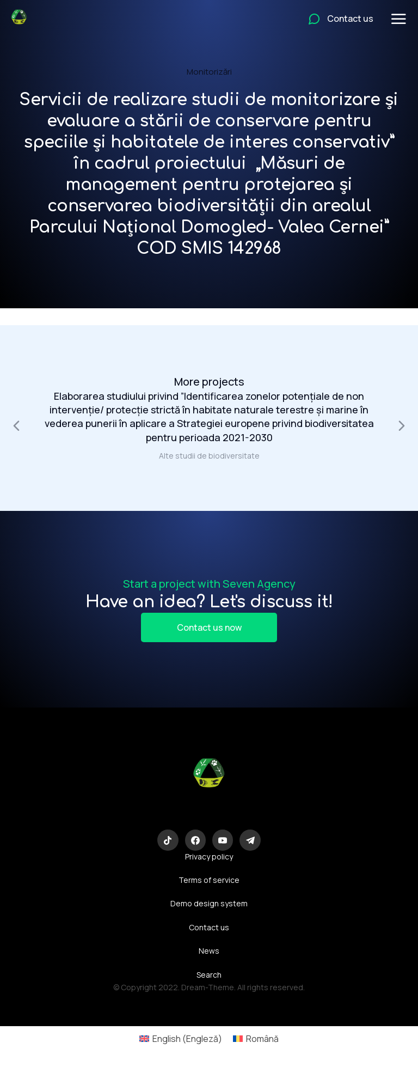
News (209, 951)
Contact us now (209, 627)
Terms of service (209, 880)
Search (209, 975)
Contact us (209, 927)
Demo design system (209, 903)
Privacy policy (209, 856)
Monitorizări (209, 71)
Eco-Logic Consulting (209, 812)
